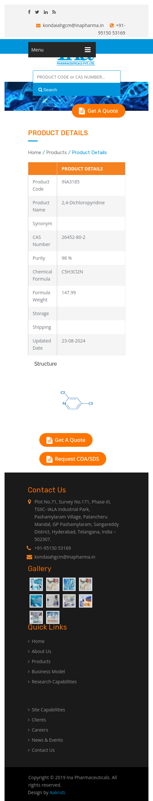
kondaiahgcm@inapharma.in (70, 25)
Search (47, 89)
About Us (39, 659)
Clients (37, 727)
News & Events (45, 748)
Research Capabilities (52, 689)
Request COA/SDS (72, 458)
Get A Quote (98, 110)
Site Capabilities (46, 717)
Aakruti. (58, 792)
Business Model (46, 679)
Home (34, 152)
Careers (38, 738)
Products (56, 152)
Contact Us (41, 758)
